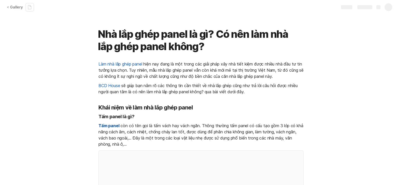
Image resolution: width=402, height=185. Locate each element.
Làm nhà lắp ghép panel (120, 64)
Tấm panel (108, 125)
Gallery (15, 7)
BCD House (109, 85)
